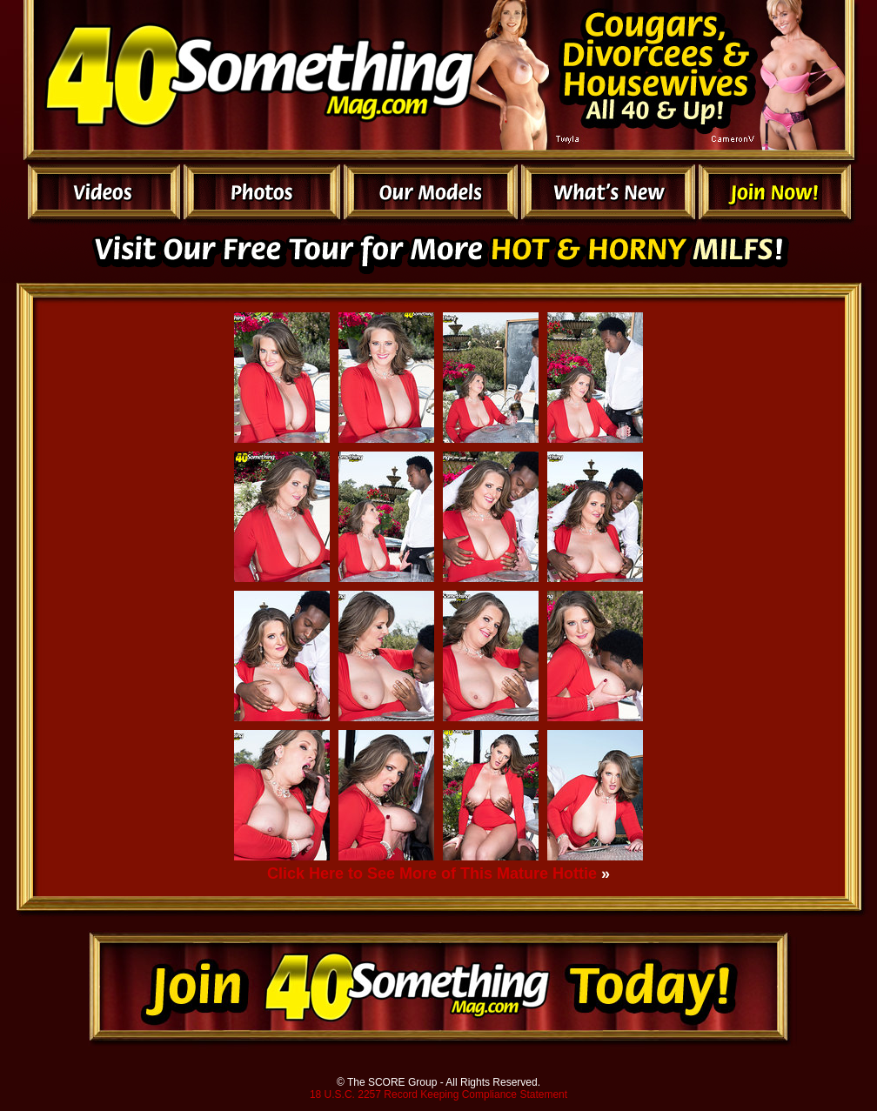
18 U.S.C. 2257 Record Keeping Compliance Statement (438, 1094)
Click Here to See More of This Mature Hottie (432, 873)
